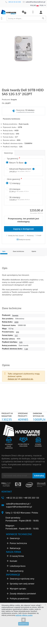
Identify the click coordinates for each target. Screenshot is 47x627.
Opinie (34, 251)
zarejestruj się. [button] (27, 379)
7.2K (26, 349)
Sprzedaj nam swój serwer (22, 583)
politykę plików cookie (24, 615)
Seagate (15, 315)
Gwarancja (8, 153)
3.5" (16, 335)
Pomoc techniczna (18, 543)
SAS (17, 332)
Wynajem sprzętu (18, 588)
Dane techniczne (18, 251)
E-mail (39, 235)
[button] (24, 12)
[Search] (43, 18)
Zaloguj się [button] (12, 379)
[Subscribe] (38, 476)
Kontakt (13, 561)
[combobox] (26, 18)
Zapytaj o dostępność (23, 229)
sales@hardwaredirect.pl (34, 2)
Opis (3, 251)
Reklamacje (15, 548)
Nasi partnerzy (17, 571)
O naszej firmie (17, 556)
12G (20, 342)
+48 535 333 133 (31, 497)
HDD (16, 322)
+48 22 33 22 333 (13, 2)
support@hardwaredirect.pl (19, 506)
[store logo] (9, 12)
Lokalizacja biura (17, 566)
